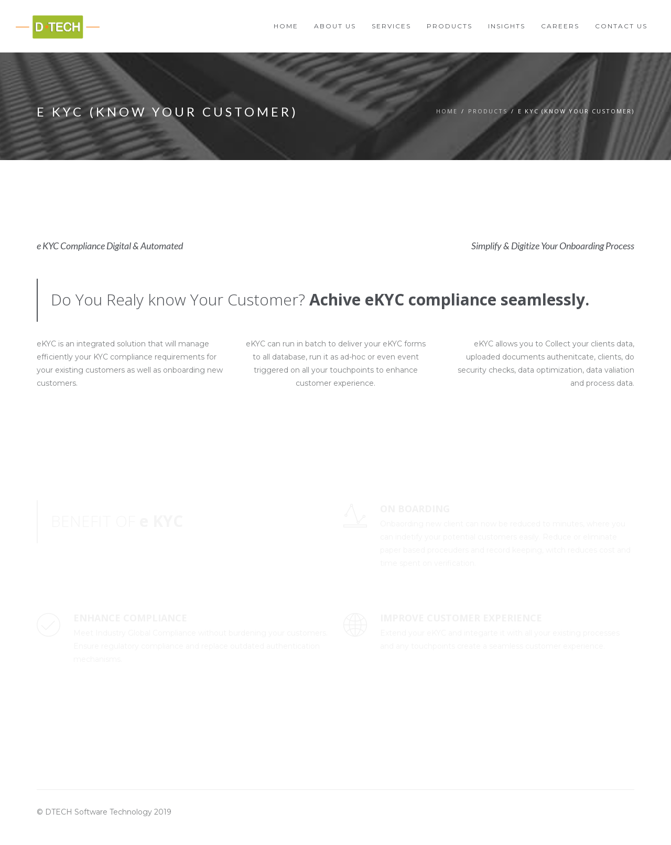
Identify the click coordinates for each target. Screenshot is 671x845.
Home (447, 111)
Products (487, 111)
